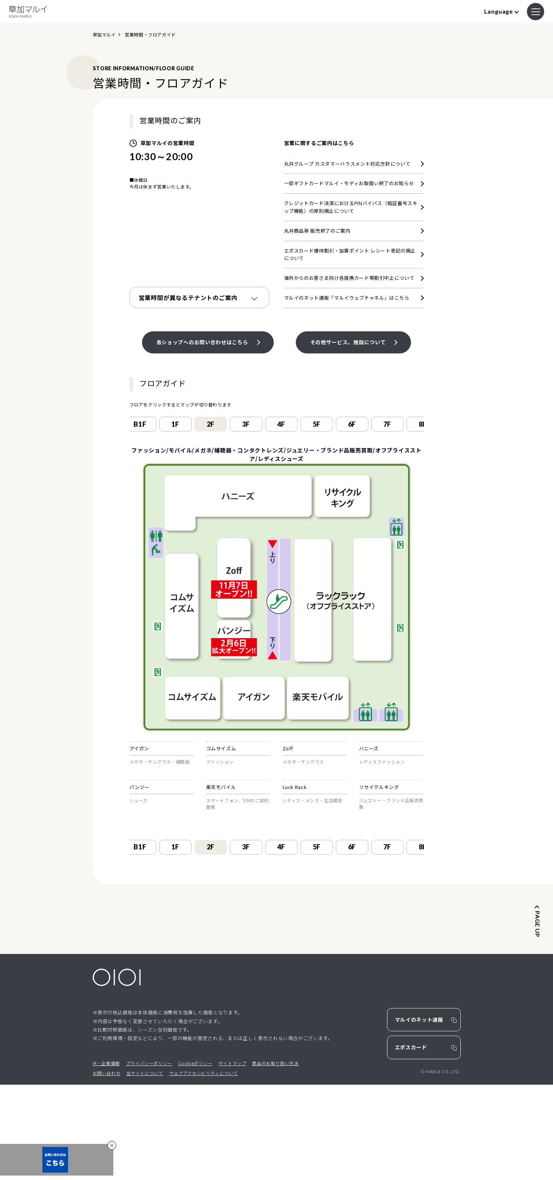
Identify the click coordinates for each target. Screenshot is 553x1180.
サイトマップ (233, 1158)
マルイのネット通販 (419, 1115)
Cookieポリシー (195, 1158)
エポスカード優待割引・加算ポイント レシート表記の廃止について (350, 254)
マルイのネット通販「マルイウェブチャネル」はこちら (347, 297)
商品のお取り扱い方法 (275, 1158)
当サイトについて (144, 1169)
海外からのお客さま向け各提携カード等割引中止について (349, 277)
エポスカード (411, 1142)
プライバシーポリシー (149, 1158)
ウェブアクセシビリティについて (203, 1169)
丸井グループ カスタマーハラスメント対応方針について (347, 163)
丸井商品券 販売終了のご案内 (317, 230)
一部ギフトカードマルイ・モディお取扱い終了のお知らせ (349, 183)
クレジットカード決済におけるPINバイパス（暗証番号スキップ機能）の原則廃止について (351, 207)
